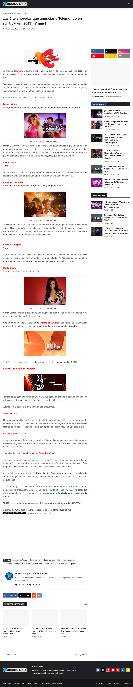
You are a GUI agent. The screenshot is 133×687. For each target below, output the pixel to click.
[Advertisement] (50, 39)
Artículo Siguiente (79, 655)
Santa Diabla (38, 564)
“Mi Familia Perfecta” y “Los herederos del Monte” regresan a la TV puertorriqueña (116, 139)
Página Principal (8, 13)
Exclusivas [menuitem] (85, 12)
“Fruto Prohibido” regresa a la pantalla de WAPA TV (109, 91)
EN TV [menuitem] (31, 12)
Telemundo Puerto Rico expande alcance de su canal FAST (116, 168)
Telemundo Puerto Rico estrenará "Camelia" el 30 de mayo (44, 631)
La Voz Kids (8, 564)
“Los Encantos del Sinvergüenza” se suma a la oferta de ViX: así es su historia (116, 154)
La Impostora (69, 560)
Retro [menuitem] (98, 12)
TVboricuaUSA (39, 573)
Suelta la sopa (51, 564)
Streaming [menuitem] (69, 12)
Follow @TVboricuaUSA (39, 513)
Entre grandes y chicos (52, 560)
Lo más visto (99, 104)
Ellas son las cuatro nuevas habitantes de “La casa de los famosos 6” (117, 181)
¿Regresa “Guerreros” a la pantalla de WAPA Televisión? (117, 112)
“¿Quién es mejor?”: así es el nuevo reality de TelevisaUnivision (116, 204)
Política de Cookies (113, 683)
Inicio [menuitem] (7, 12)
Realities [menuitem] (44, 12)
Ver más (84, 604)
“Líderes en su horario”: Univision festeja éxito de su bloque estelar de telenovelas (116, 230)
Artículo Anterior (10, 655)
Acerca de (99, 683)
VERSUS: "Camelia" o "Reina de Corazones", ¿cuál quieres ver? (73, 631)
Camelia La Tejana (21, 13)
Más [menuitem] (107, 12)
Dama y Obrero (36, 560)
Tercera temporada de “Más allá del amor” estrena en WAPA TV (116, 124)
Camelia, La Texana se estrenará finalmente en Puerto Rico (13, 631)
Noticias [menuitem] (18, 12)
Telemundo (63, 564)
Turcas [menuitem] (56, 12)
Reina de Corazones (23, 564)
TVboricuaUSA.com (29, 683)
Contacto (127, 683)
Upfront (73, 564)
